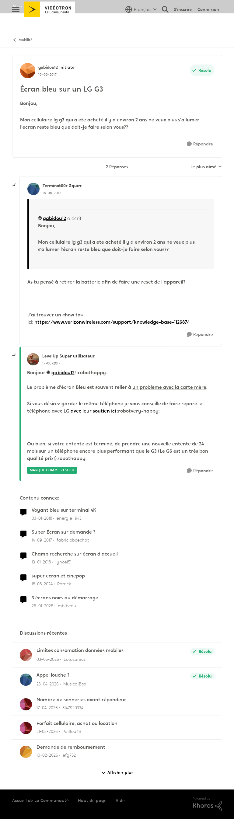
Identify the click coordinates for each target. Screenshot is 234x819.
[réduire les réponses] (14, 185)
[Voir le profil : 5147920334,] (26, 704)
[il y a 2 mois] (48, 659)
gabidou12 (54, 218)
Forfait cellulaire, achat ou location (77, 723)
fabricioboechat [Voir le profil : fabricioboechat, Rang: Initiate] (73, 540)
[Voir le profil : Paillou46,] (26, 728)
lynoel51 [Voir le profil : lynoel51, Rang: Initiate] (63, 562)
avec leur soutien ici (93, 411)
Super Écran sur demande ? (63, 532)
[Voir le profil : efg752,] (26, 752)
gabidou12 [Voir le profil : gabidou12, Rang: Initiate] (48, 67)
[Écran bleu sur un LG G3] (52, 193)
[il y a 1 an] (42, 584)
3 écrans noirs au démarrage (65, 598)
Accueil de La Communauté (40, 800)
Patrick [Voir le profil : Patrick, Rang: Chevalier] (64, 584)
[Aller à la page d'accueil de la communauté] (49, 23)
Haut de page (92, 800)
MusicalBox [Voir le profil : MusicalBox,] (74, 684)
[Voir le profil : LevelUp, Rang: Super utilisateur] (33, 359)
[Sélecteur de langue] (141, 23)
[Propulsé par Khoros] (207, 804)
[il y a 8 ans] (42, 518)
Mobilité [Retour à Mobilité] (22, 40)
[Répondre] (200, 144)
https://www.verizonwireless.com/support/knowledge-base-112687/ (111, 322)
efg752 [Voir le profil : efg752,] (69, 755)
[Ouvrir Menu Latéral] (16, 22)
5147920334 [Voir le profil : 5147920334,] (72, 707)
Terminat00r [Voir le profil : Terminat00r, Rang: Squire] (55, 185)
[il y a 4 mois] (47, 731)
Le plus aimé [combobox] (206, 167)
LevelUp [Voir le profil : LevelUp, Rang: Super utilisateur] (50, 356)
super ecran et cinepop (58, 576)
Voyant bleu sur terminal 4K (64, 510)
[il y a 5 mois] (42, 605)
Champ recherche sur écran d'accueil (75, 554)
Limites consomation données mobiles (80, 650)
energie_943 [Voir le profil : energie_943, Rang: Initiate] (69, 518)
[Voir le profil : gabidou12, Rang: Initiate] (27, 70)
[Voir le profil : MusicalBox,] (26, 680)
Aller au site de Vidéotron (41, 6)
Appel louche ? (53, 675)
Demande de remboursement (71, 747)
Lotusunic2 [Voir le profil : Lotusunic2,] (75, 659)
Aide (120, 800)
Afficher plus (117, 772)
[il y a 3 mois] (47, 708)
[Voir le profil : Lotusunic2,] (26, 655)
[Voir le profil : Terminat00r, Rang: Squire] (33, 189)
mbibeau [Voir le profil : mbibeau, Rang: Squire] (67, 605)
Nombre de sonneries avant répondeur (81, 700)
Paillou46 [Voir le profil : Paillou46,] (71, 731)
